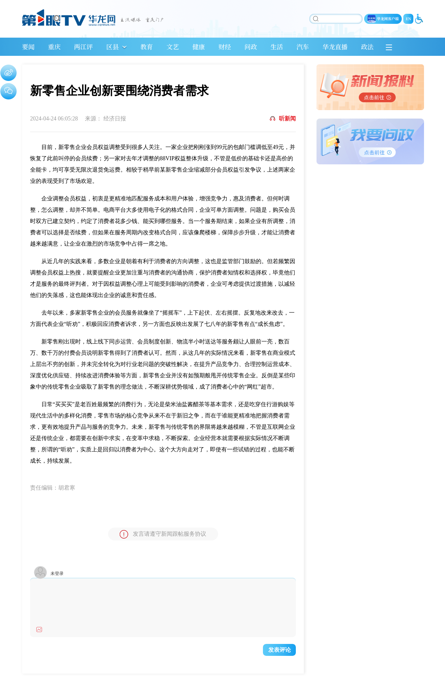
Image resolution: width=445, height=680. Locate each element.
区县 (112, 46)
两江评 (83, 46)
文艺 (172, 46)
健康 (198, 46)
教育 (146, 46)
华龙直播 (335, 46)
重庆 (54, 46)
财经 (224, 46)
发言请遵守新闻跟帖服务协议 (163, 534)
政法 (367, 46)
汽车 (302, 46)
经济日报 (114, 118)
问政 (250, 46)
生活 (276, 46)
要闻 (28, 46)
